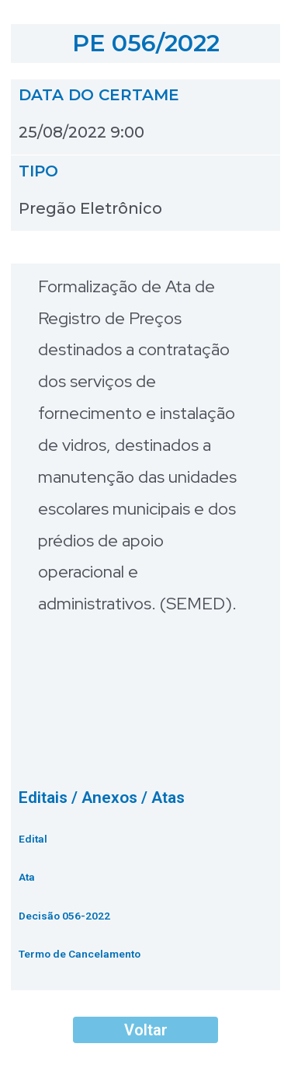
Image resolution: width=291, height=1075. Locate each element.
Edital (33, 838)
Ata (27, 877)
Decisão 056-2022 (64, 915)
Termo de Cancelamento (79, 954)
